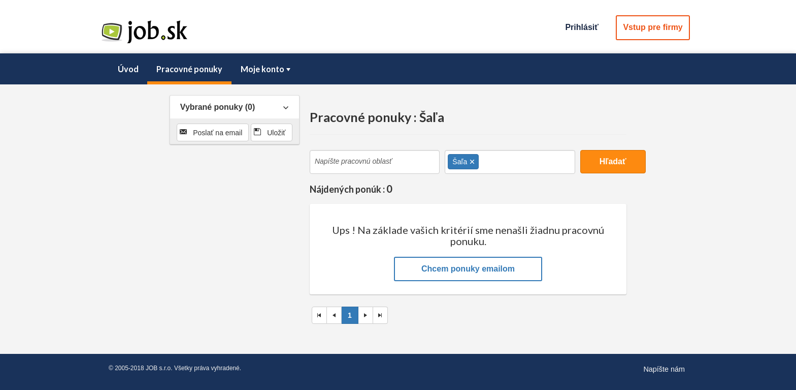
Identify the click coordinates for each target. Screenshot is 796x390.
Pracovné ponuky (189, 69)
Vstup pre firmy (652, 27)
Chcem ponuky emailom (468, 268)
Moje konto (266, 69)
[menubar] (398, 69)
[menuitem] (128, 69)
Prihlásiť (581, 27)
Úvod (128, 69)
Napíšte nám (664, 369)
